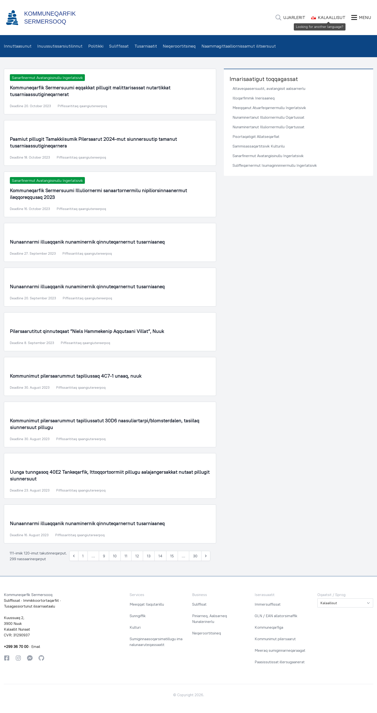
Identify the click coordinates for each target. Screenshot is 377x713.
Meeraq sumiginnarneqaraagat (280, 650)
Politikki (95, 46)
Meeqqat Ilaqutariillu (147, 604)
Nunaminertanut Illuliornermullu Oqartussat (268, 117)
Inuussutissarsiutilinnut (59, 46)
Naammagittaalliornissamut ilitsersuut (238, 46)
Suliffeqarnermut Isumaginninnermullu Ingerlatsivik (274, 165)
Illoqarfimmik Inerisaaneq (253, 98)
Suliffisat (199, 604)
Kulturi (135, 627)
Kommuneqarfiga (269, 627)
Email (35, 646)
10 (115, 555)
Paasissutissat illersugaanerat (280, 661)
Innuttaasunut (17, 46)
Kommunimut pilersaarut (275, 638)
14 (160, 555)
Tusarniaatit (145, 46)
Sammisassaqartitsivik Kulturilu (258, 146)
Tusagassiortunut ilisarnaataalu (29, 606)
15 (172, 555)
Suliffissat (119, 46)
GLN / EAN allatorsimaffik (276, 615)
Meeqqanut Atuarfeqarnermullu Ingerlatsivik (269, 107)
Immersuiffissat (268, 604)
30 (195, 555)
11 (126, 555)
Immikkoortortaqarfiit (41, 600)
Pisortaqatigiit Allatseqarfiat (255, 136)
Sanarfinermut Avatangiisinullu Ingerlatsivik (268, 155)
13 (149, 555)
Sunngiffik (138, 615)
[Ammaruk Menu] (361, 17)
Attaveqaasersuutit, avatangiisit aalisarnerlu (268, 88)
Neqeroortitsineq (179, 46)
